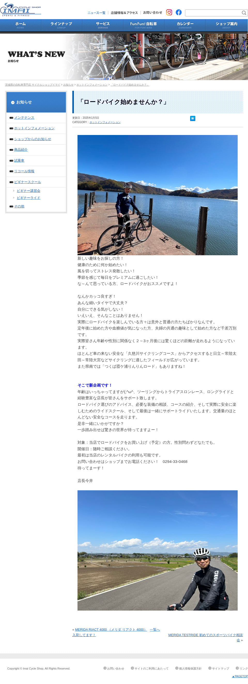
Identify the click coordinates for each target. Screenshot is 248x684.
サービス (102, 26)
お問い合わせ (151, 12)
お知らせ (68, 84)
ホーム (20, 26)
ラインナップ (61, 26)
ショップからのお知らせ (32, 139)
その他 (19, 206)
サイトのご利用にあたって (152, 668)
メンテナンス (24, 117)
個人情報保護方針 (190, 668)
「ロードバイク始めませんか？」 (130, 84)
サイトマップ (220, 668)
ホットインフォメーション (91, 84)
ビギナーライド (28, 198)
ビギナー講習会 (28, 191)
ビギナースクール (27, 182)
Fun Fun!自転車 (144, 26)
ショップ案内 (227, 26)
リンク (243, 668)
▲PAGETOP (240, 676)
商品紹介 (21, 150)
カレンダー (185, 26)
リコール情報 (24, 171)
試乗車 (19, 160)
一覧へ (155, 630)
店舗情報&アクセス (124, 12)
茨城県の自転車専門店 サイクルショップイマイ (32, 84)
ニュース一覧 (98, 12)
